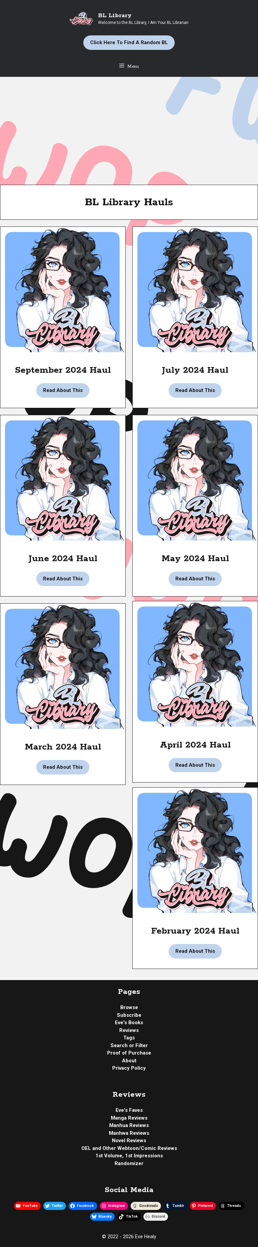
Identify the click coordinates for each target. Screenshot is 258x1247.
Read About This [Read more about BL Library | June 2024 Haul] (63, 579)
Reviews (129, 1030)
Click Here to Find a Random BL (129, 42)
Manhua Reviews (129, 1125)
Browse (129, 1007)
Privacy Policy (129, 1068)
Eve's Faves (129, 1110)
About (129, 1061)
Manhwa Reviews (129, 1133)
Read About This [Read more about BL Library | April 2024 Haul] (195, 765)
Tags (129, 1038)
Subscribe (129, 1015)
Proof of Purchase (129, 1053)
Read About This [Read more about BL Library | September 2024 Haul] (63, 390)
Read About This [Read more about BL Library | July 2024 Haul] (195, 390)
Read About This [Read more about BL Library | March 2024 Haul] (63, 767)
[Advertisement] (129, 127)
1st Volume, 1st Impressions (129, 1156)
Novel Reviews (129, 1140)
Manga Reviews (129, 1118)
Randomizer (129, 1163)
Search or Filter (129, 1045)
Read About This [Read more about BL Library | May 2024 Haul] (195, 579)
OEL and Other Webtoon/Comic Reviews (129, 1148)
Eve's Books (129, 1023)
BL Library (115, 15)
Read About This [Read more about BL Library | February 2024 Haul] (195, 951)
